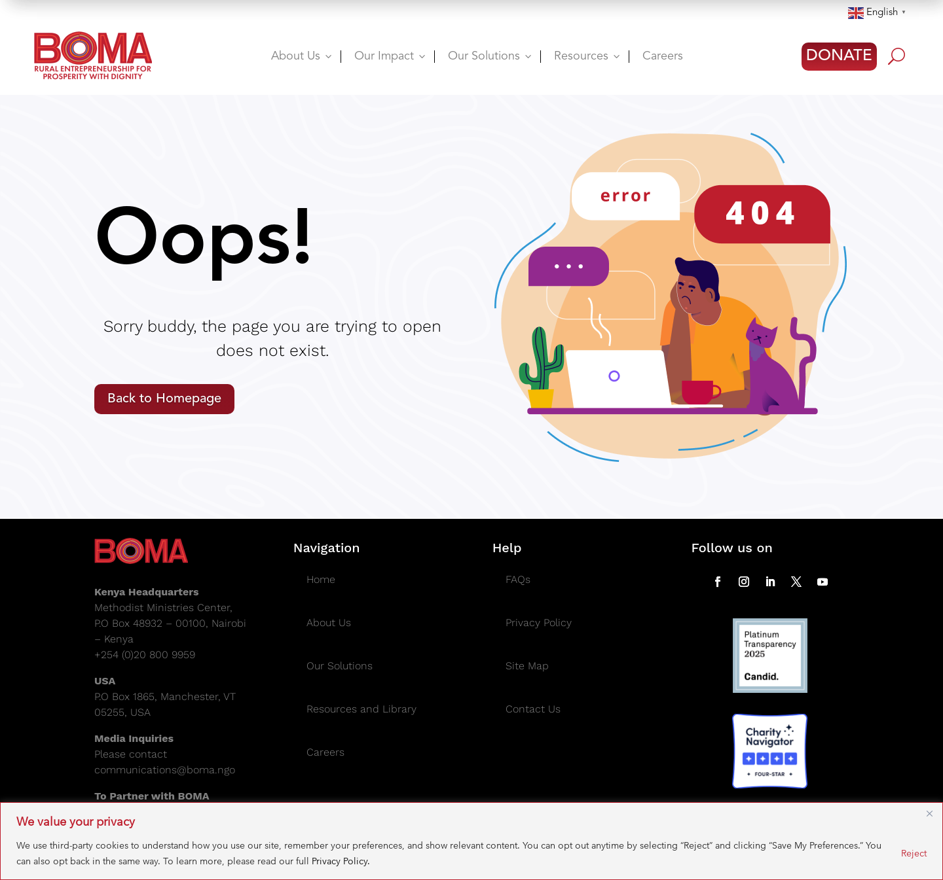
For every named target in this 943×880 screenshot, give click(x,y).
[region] (471, 841)
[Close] (929, 813)
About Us (302, 56)
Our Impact (391, 56)
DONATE (839, 56)
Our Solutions (491, 56)
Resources (588, 56)
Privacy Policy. (341, 861)
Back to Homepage (164, 399)
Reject (914, 853)
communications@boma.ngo (164, 770)
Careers (662, 56)
